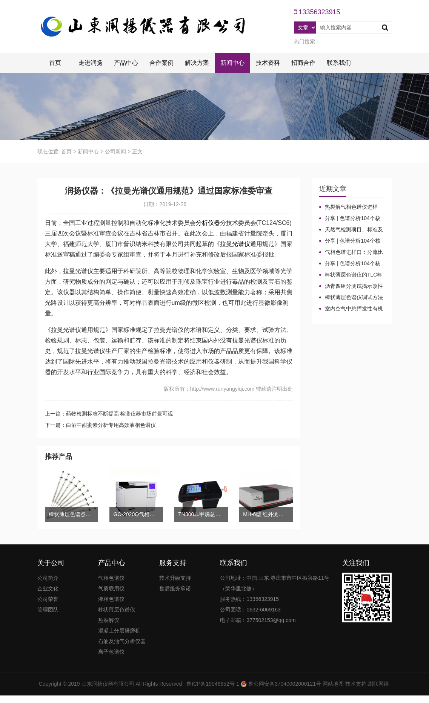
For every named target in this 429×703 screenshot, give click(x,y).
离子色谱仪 (111, 652)
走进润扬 (90, 63)
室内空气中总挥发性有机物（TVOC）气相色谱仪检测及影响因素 (351, 309)
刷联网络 (378, 684)
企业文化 (47, 588)
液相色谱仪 (111, 599)
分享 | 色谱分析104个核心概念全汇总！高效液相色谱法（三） (351, 218)
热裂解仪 (108, 620)
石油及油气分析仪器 (122, 641)
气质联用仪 (111, 588)
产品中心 (126, 63)
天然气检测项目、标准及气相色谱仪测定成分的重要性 (351, 229)
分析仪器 (208, 223)
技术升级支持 (175, 578)
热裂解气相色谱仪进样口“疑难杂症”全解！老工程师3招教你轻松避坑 (350, 207)
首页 (55, 63)
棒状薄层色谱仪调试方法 (354, 297)
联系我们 (339, 63)
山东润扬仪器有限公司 (107, 684)
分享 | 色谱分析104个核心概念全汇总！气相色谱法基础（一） (351, 263)
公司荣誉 (47, 599)
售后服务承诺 (175, 588)
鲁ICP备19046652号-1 (212, 684)
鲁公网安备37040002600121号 (284, 684)
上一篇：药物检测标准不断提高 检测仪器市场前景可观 (109, 414)
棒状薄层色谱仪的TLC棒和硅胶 (350, 275)
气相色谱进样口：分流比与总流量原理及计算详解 (351, 252)
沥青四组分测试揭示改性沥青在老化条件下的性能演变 (351, 286)
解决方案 (197, 63)
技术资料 (268, 63)
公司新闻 (115, 151)
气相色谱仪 (111, 578)
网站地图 (333, 684)
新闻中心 (232, 63)
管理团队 (47, 610)
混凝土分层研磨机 (119, 631)
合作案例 (161, 63)
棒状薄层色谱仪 (116, 610)
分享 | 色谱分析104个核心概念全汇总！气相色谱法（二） (351, 241)
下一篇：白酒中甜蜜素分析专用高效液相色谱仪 (100, 425)
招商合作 (303, 63)
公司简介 (47, 578)
